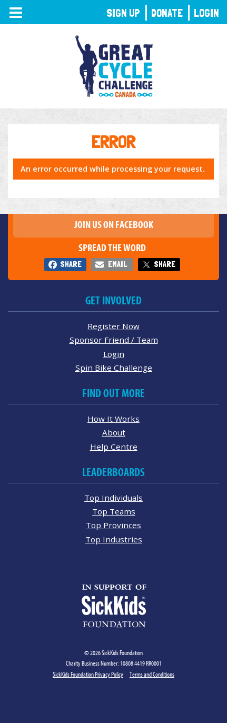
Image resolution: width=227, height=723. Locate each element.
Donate (167, 12)
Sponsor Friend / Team (114, 339)
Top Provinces (113, 525)
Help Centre (113, 446)
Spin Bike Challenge (113, 367)
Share (71, 264)
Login (206, 12)
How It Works (113, 418)
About (113, 432)
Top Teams (113, 511)
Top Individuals (113, 497)
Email (117, 264)
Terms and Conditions (152, 674)
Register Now (113, 326)
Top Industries (113, 539)
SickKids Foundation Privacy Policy (88, 674)
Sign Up (123, 12)
